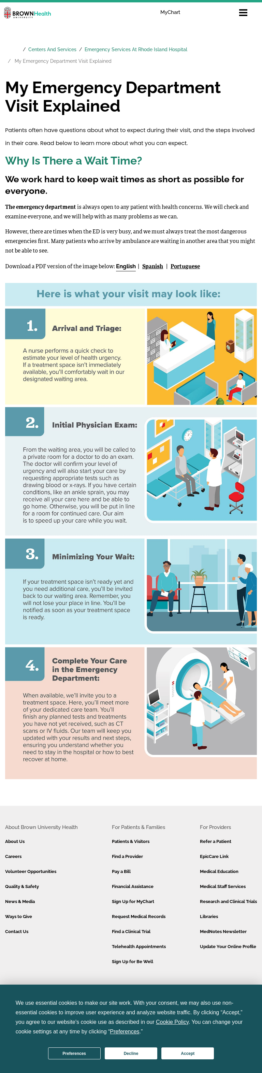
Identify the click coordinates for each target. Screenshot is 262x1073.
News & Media (20, 901)
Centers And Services (52, 49)
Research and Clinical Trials (228, 901)
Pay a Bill (121, 871)
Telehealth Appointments (139, 946)
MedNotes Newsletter (223, 931)
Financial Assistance (133, 886)
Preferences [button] (124, 1031)
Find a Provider (127, 856)
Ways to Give (18, 916)
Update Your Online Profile (228, 946)
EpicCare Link (214, 856)
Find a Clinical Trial (131, 931)
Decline (131, 1053)
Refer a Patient (215, 841)
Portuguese (185, 267)
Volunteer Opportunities (30, 871)
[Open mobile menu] (243, 12)
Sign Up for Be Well (132, 961)
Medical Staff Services (223, 886)
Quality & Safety (22, 886)
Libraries (209, 916)
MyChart (170, 12)
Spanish (152, 267)
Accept (187, 1053)
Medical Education (219, 871)
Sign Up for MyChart (133, 901)
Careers (13, 856)
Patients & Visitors (130, 841)
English (126, 266)
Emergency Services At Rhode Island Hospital (136, 49)
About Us (15, 841)
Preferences (74, 1053)
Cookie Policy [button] (172, 1022)
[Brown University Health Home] (12, 43)
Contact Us (16, 931)
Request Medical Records (138, 916)
